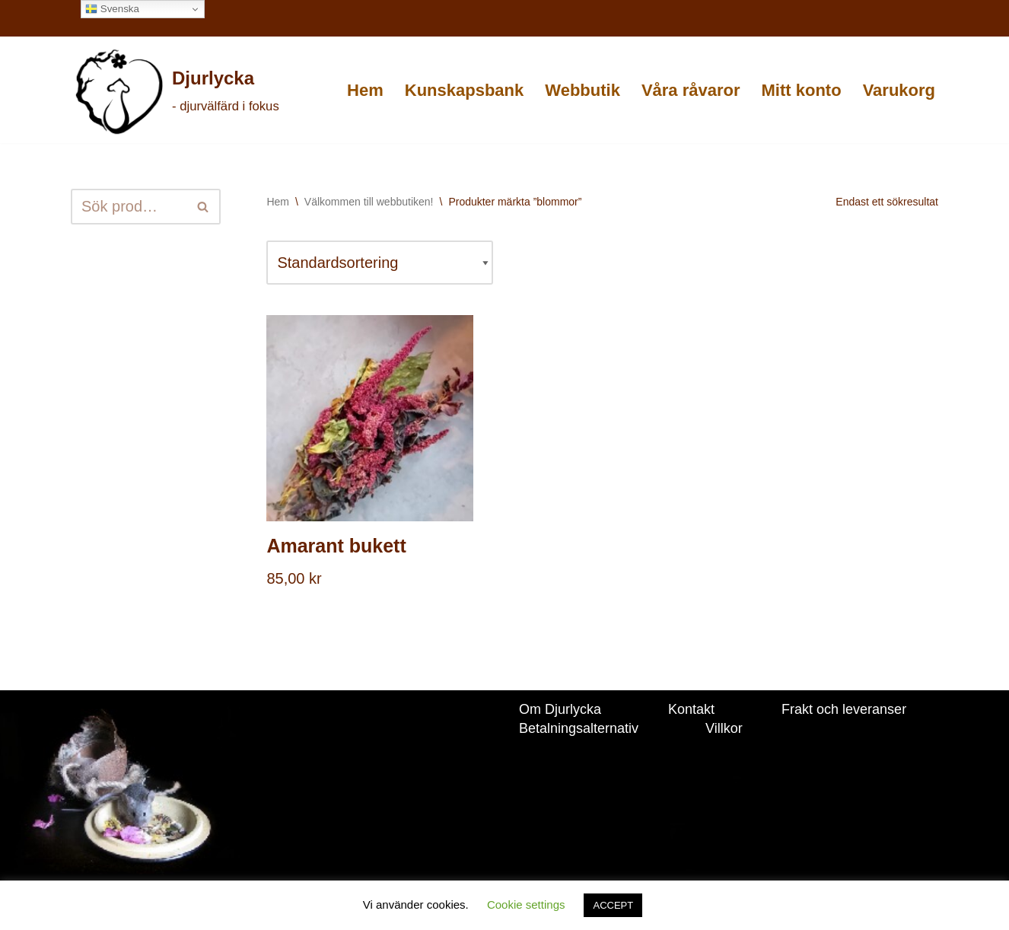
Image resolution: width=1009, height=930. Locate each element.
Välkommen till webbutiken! (369, 202)
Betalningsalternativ (578, 728)
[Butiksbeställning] (379, 262)
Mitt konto (802, 90)
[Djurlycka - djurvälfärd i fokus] (176, 91)
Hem (365, 90)
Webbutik (582, 90)
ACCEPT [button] (613, 905)
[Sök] (128, 207)
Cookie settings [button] (526, 904)
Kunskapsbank (464, 90)
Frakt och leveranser (843, 709)
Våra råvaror (690, 90)
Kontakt (691, 709)
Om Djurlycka (560, 709)
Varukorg (899, 90)
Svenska (112, 9)
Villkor (724, 728)
